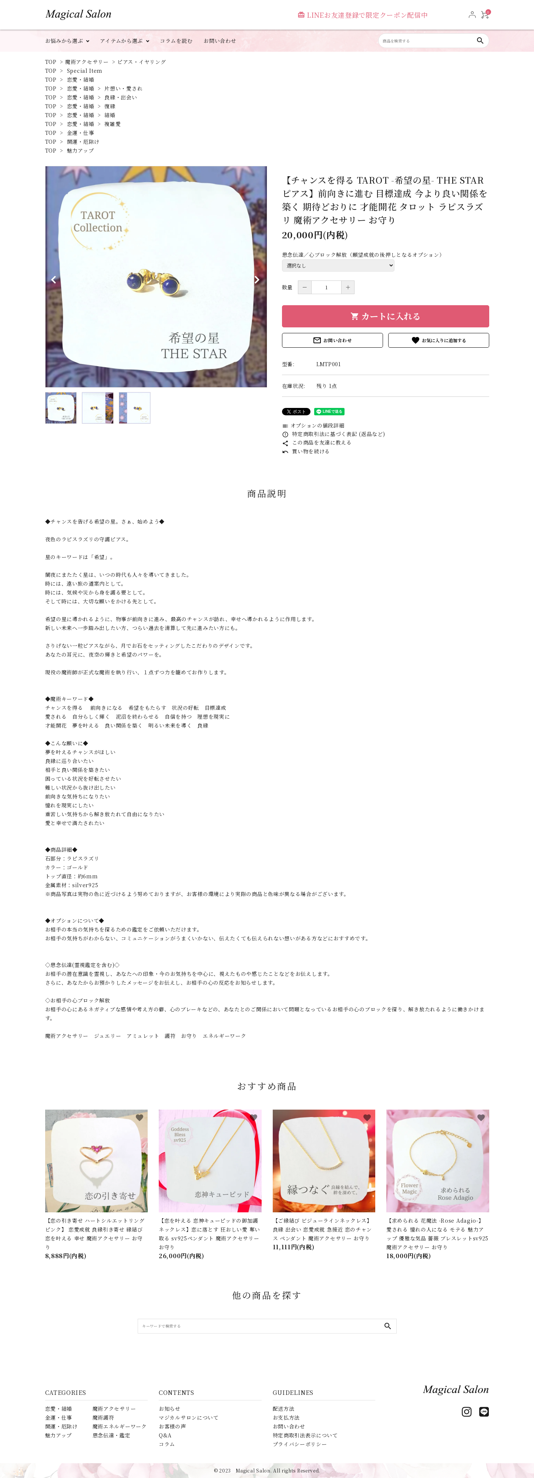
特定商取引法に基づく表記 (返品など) (333, 433)
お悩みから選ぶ (64, 40)
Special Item (85, 70)
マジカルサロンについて (189, 1417)
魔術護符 (103, 1417)
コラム (167, 1444)
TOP (51, 61)
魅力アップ (80, 150)
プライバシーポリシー (300, 1444)
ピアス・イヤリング (141, 61)
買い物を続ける (306, 451)
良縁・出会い (120, 97)
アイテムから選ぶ (121, 40)
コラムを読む (176, 40)
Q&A (165, 1435)
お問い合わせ (220, 40)
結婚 (109, 115)
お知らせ (170, 1408)
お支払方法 (286, 1417)
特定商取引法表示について (305, 1435)
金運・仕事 (80, 132)
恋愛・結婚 (80, 79)
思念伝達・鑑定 (112, 1435)
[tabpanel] (156, 277)
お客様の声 (172, 1426)
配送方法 (284, 1408)
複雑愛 (112, 123)
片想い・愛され (123, 88)
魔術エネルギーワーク (120, 1426)
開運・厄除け (83, 141)
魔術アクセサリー (87, 61)
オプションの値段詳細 (313, 425)
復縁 (109, 106)
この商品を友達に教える (317, 442)
